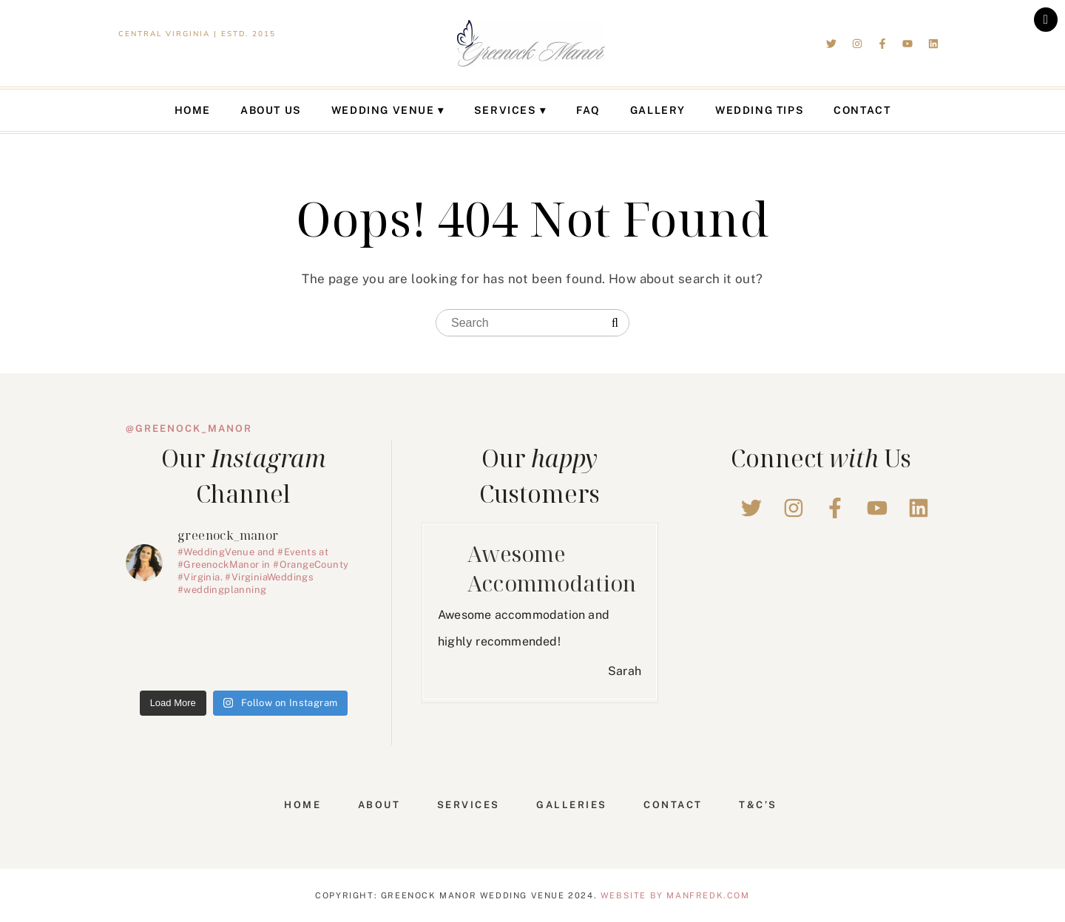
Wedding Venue (383, 110)
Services (505, 110)
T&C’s (758, 804)
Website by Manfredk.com (675, 895)
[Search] (615, 323)
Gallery (658, 110)
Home (193, 110)
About (379, 804)
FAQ (588, 110)
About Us (271, 110)
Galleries (571, 804)
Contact (862, 110)
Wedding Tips (759, 110)
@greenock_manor (189, 428)
